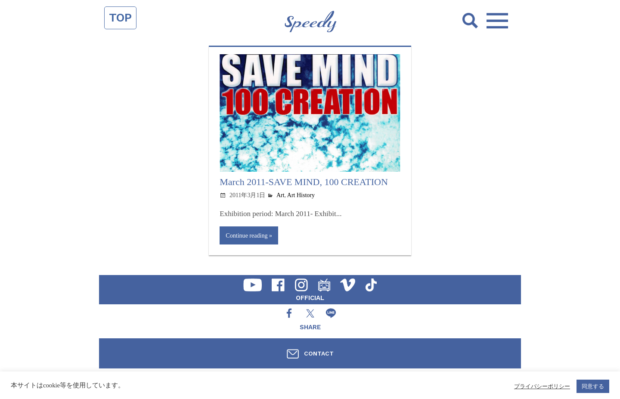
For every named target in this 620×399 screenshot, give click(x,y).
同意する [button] (593, 386)
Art (280, 195)
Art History (301, 195)
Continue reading (246, 235)
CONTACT (319, 353)
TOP (120, 18)
